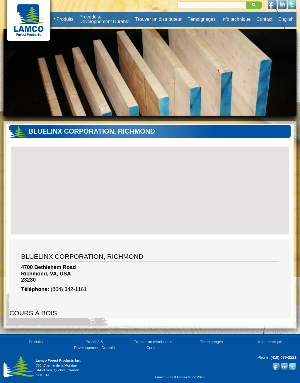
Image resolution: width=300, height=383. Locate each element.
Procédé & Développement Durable (104, 19)
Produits (63, 19)
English (286, 19)
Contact (265, 19)
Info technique (235, 19)
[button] (150, 186)
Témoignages (202, 19)
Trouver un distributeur (158, 19)
